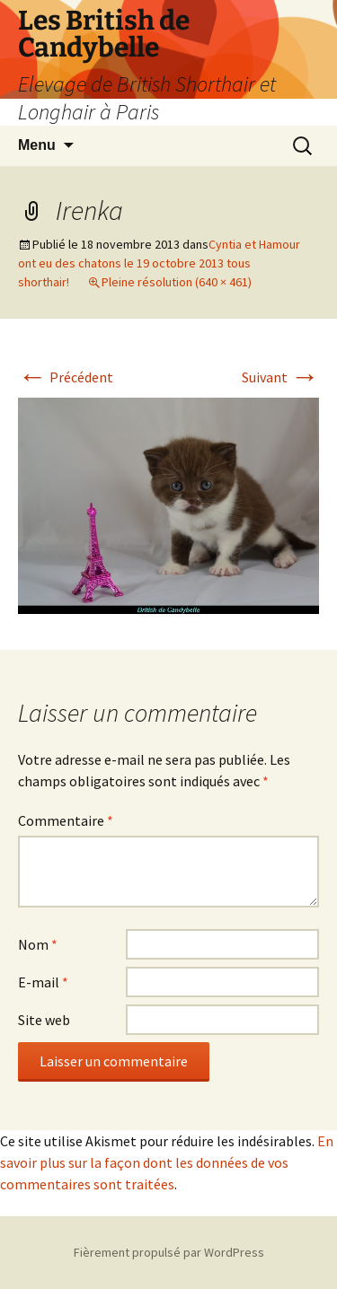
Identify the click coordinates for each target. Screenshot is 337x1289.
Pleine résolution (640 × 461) (177, 282)
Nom (38, 944)
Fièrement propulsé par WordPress (169, 1252)
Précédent (65, 377)
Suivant (280, 377)
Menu (37, 145)
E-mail (43, 982)
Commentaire (65, 820)
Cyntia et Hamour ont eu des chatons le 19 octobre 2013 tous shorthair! (159, 263)
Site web (44, 1020)
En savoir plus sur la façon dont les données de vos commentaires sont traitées (166, 1162)
